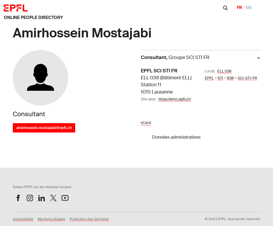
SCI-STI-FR (247, 78)
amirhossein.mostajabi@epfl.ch (44, 127)
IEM (230, 78)
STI (220, 78)
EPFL (209, 78)
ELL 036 (224, 71)
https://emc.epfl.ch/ (174, 99)
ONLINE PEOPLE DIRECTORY (33, 17)
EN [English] (248, 7)
